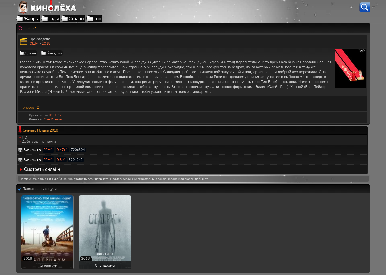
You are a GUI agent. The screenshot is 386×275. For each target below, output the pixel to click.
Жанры (31, 19)
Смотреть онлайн (42, 169)
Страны (77, 19)
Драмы (31, 53)
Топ (97, 19)
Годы (54, 19)
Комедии (54, 53)
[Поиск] (364, 7)
